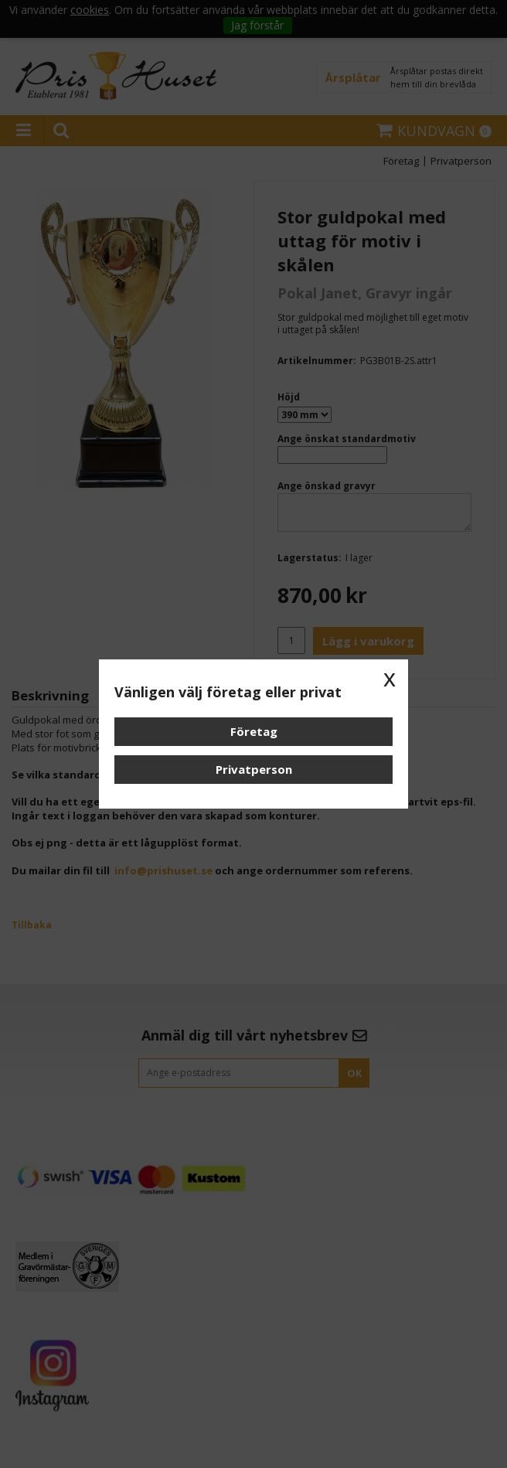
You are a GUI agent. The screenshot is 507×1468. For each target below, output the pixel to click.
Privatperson (254, 769)
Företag (253, 731)
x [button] (389, 678)
